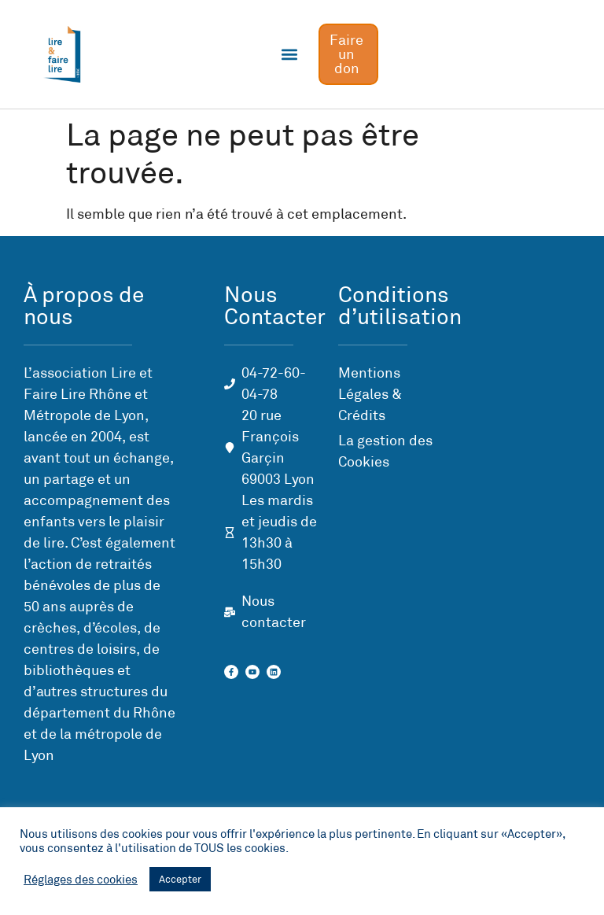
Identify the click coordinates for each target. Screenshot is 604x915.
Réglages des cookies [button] (81, 880)
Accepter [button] (180, 879)
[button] (290, 55)
